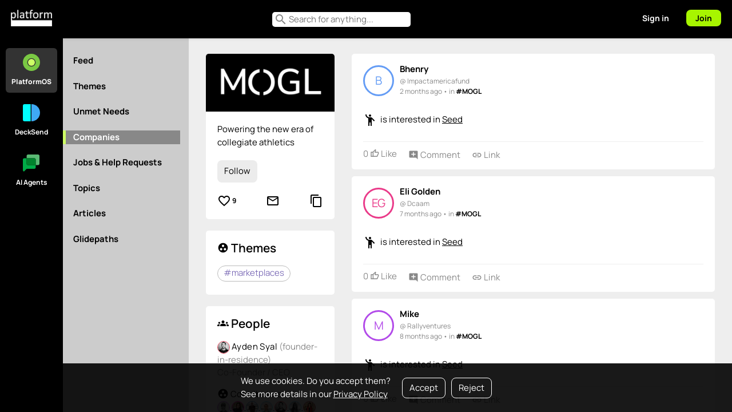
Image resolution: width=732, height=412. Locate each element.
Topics (86, 188)
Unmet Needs (101, 111)
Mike (409, 314)
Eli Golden (420, 191)
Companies (96, 137)
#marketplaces (254, 273)
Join (703, 18)
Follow (237, 171)
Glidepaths (95, 239)
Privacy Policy (360, 394)
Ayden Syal (255, 346)
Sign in (655, 18)
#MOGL (469, 91)
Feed (83, 60)
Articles (89, 213)
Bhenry (414, 69)
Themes (89, 86)
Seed (452, 119)
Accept (423, 388)
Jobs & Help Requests (117, 162)
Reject (471, 388)
